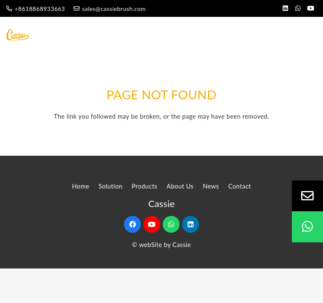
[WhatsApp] (297, 8)
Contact (239, 186)
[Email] (307, 196)
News (211, 186)
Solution (110, 186)
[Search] (311, 35)
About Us (180, 186)
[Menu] (290, 35)
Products (144, 186)
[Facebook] (132, 224)
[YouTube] (310, 8)
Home (80, 186)
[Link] (19, 35)
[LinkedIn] (285, 8)
